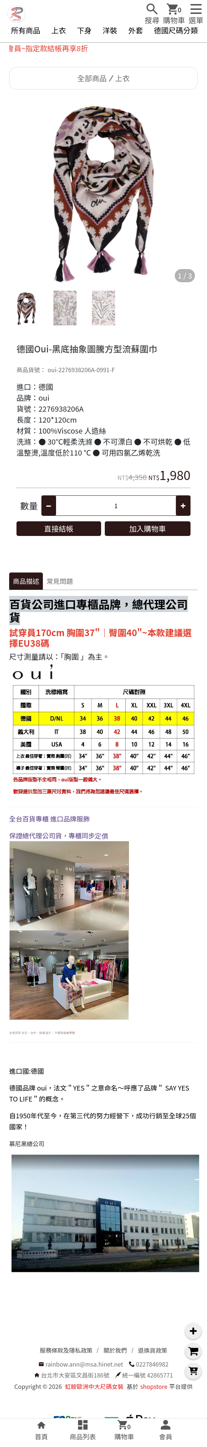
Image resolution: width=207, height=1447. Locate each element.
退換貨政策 (152, 1350)
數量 (29, 505)
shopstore (153, 1386)
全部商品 (92, 78)
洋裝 (110, 30)
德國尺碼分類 (176, 30)
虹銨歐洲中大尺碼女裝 (94, 1386)
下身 (84, 30)
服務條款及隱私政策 (66, 1350)
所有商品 (25, 30)
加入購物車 (147, 528)
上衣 (58, 30)
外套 (135, 30)
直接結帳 (58, 528)
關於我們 (115, 1350)
